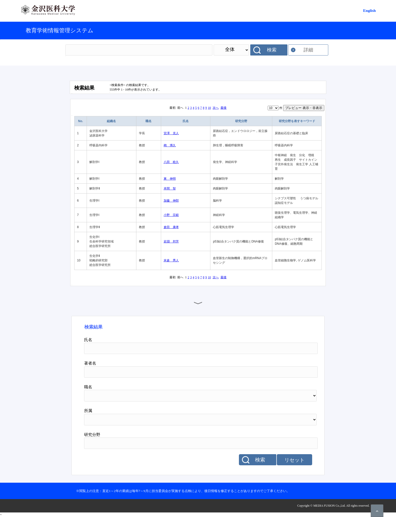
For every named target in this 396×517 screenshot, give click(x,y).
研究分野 (241, 121)
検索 (272, 49)
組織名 (111, 121)
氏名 (186, 121)
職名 (148, 121)
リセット (294, 460)
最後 (223, 108)
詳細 (308, 49)
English (369, 10)
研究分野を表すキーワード (297, 121)
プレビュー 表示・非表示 (303, 108)
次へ (216, 108)
